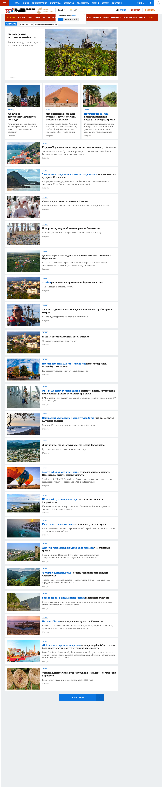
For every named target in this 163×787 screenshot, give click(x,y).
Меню (3, 3)
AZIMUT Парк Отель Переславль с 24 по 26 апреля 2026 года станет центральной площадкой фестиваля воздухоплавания (74, 264)
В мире (95, 3)
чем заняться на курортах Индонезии (79, 176)
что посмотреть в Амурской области (78, 419)
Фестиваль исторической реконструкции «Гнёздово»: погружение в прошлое (79, 674)
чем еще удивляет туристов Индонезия (72, 621)
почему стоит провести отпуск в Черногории (75, 574)
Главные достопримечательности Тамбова (65, 336)
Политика (55, 3)
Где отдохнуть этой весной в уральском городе (65, 371)
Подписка (150, 10)
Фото (17, 3)
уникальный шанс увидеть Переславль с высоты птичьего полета (76, 473)
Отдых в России (94, 17)
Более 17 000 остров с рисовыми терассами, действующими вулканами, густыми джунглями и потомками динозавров (77, 627)
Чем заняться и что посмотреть (57, 286)
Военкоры (53, 17)
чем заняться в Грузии (76, 549)
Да (60, 19)
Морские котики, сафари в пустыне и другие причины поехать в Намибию (61, 116)
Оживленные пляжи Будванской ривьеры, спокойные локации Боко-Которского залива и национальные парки (76, 152)
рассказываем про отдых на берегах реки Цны (72, 282)
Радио (123, 10)
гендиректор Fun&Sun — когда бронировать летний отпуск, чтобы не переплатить (79, 646)
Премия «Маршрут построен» (46, 24)
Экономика (83, 3)
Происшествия (130, 17)
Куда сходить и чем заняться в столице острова (65, 449)
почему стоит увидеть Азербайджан (72, 500)
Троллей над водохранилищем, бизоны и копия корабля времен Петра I (77, 311)
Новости (21, 17)
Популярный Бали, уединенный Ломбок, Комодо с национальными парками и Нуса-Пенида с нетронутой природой (75, 182)
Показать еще (78, 697)
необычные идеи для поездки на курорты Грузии (99, 116)
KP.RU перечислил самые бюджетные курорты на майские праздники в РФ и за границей (79, 399)
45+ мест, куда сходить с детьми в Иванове (65, 201)
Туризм (11, 30)
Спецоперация (39, 3)
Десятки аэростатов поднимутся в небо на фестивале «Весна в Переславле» (76, 257)
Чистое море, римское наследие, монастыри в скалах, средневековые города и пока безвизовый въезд (76, 581)
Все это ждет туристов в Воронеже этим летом (65, 316)
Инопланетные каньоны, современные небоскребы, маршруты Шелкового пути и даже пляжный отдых (78, 529)
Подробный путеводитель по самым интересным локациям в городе (75, 205)
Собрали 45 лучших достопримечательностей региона (68, 425)
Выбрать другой (71, 19)
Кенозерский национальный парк (22, 35)
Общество (69, 3)
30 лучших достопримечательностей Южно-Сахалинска (73, 444)
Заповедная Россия (112, 17)
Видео (26, 3)
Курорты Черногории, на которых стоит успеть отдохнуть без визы (79, 147)
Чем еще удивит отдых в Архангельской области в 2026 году (71, 232)
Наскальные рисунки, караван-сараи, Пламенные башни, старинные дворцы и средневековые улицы (76, 507)
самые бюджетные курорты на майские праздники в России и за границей (78, 392)
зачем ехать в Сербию (75, 597)
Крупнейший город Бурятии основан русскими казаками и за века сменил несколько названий (23, 128)
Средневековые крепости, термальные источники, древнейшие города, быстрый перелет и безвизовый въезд (77, 603)
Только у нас (40, 17)
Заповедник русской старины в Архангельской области (24, 43)
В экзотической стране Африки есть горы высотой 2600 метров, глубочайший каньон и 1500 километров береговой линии (61, 128)
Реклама (135, 10)
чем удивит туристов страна (74, 524)
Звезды (105, 3)
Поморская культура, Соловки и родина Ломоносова (71, 228)
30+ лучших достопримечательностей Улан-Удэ (22, 116)
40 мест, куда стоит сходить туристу (59, 341)
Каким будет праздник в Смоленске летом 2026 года (67, 680)
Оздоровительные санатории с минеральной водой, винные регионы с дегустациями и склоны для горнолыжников (99, 128)
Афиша (142, 17)
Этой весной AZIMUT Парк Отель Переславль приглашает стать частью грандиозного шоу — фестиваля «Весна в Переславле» (77, 480)
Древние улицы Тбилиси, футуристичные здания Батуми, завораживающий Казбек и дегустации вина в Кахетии (70, 556)
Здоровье (117, 3)
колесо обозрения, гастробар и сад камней (74, 365)
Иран (30, 17)
